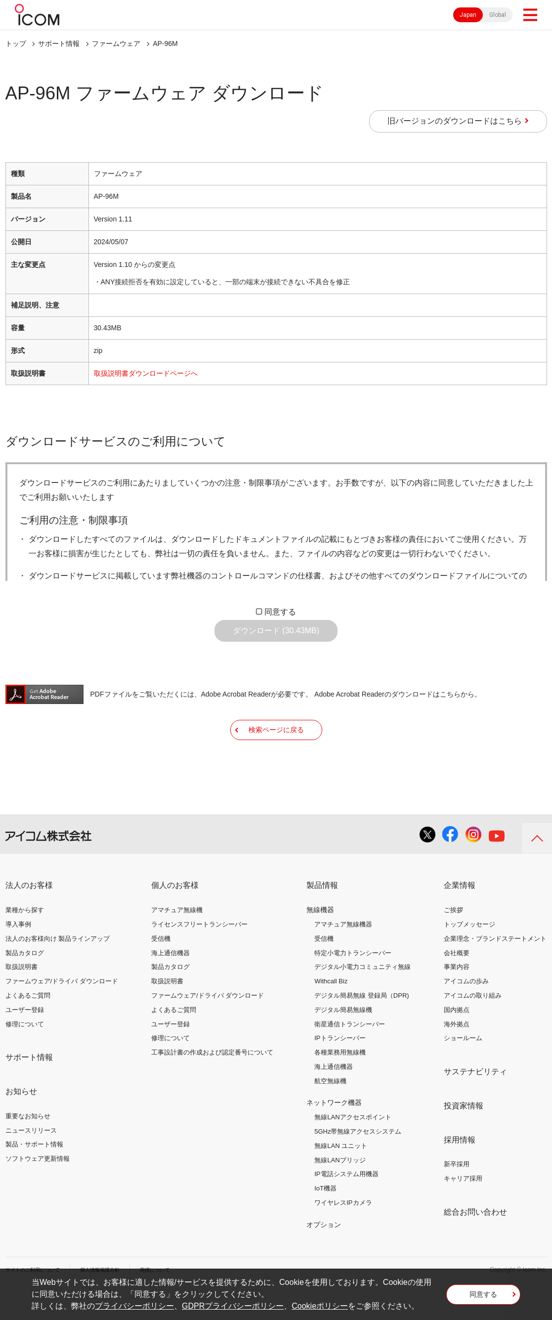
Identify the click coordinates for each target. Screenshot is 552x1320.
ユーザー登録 (24, 1040)
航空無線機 (330, 1111)
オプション (323, 1255)
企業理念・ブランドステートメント (495, 968)
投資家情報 (463, 1136)
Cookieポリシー (320, 1306)
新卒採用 (456, 1194)
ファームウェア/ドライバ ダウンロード (61, 1011)
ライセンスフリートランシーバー (199, 954)
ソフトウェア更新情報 (37, 1188)
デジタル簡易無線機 (343, 1040)
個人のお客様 (175, 915)
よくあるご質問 (27, 1025)
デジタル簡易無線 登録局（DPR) (361, 1025)
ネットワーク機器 (334, 1133)
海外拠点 (456, 1053)
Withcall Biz (330, 1011)
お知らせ (21, 1121)
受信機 (160, 968)
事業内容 (456, 997)
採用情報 (459, 1170)
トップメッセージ (469, 954)
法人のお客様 (29, 915)
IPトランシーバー (339, 1068)
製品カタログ (24, 982)
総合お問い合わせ (475, 1242)
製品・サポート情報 (34, 1174)
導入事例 (18, 954)
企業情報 (459, 915)
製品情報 (322, 915)
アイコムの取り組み (473, 1025)
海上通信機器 (170, 982)
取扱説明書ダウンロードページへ (146, 373)
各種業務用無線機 (340, 1082)
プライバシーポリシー (134, 1306)
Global (497, 14)
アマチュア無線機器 (343, 954)
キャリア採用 (463, 1208)
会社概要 (456, 982)
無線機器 (320, 940)
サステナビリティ (475, 1102)
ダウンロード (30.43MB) (276, 638)
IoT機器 (325, 1218)
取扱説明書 (21, 997)
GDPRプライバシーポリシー (233, 1306)
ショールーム (463, 1068)
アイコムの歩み (466, 1011)
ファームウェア (116, 43)
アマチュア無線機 (177, 940)
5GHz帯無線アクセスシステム (357, 1161)
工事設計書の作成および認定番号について (212, 1082)
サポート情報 (59, 43)
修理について (24, 1053)
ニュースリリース (31, 1160)
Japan (468, 14)
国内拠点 (456, 1040)
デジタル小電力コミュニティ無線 (362, 997)
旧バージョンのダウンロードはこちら (454, 121)
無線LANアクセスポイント (352, 1147)
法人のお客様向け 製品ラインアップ (57, 968)
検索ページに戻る (276, 752)
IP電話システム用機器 (346, 1204)
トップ (15, 43)
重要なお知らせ (27, 1146)
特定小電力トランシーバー (352, 982)
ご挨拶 (453, 940)
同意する (280, 612)
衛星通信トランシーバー (349, 1053)
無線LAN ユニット (340, 1176)
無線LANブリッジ (339, 1190)
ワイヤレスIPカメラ (343, 1232)
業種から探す (24, 940)
